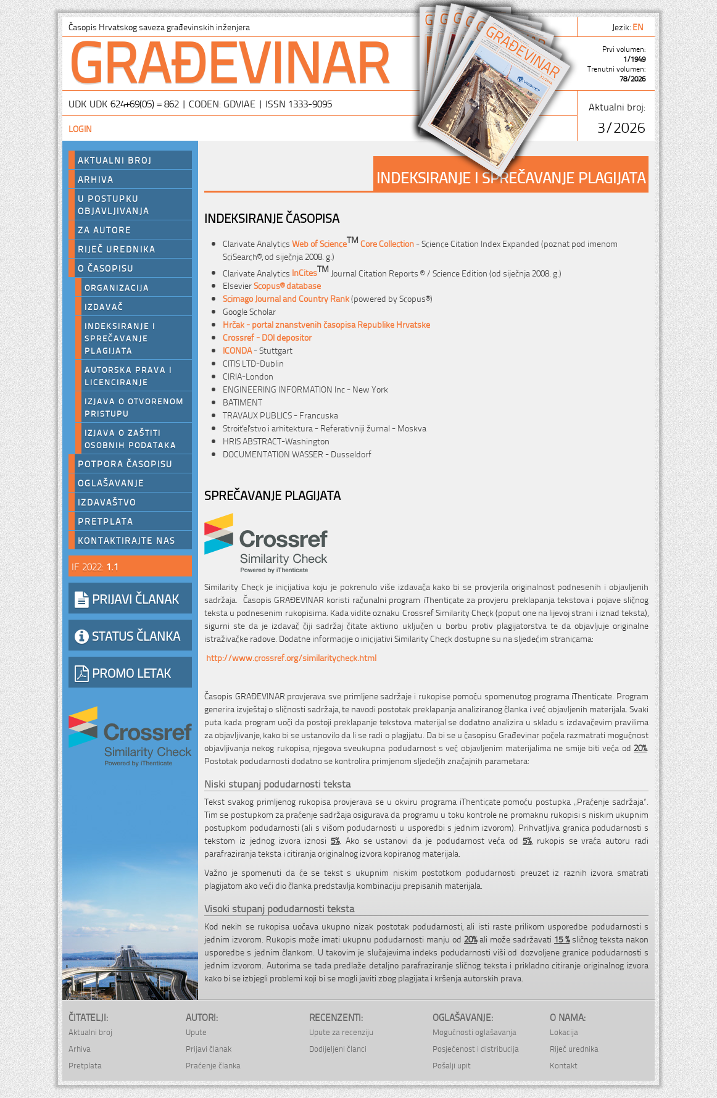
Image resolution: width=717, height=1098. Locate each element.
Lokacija (564, 1032)
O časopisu (106, 268)
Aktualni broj (115, 160)
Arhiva (96, 179)
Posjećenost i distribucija (476, 1048)
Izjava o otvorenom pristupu (134, 406)
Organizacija (117, 287)
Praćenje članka (213, 1065)
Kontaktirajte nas (126, 540)
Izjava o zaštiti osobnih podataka (130, 438)
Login (80, 128)
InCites (310, 271)
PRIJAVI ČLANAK (127, 598)
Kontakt (564, 1065)
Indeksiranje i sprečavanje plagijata (120, 337)
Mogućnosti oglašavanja (474, 1032)
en (638, 26)
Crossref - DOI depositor (267, 336)
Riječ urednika (116, 249)
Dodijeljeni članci (338, 1048)
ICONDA (237, 349)
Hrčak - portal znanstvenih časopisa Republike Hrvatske (326, 323)
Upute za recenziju (341, 1032)
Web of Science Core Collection (353, 242)
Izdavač (104, 306)
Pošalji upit (452, 1065)
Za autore (104, 229)
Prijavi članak (208, 1048)
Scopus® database (287, 284)
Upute (196, 1032)
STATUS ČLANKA (127, 635)
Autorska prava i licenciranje (128, 375)
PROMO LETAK (123, 672)
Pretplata (105, 521)
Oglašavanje (111, 482)
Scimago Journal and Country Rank (286, 297)
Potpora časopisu (125, 463)
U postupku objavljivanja (113, 204)
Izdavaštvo (107, 502)
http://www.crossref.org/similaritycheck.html (291, 657)
